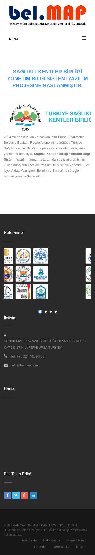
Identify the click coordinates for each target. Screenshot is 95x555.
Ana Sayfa (29, 540)
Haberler (40, 547)
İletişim (81, 547)
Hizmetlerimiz (76, 540)
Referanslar (61, 547)
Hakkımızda (51, 540)
